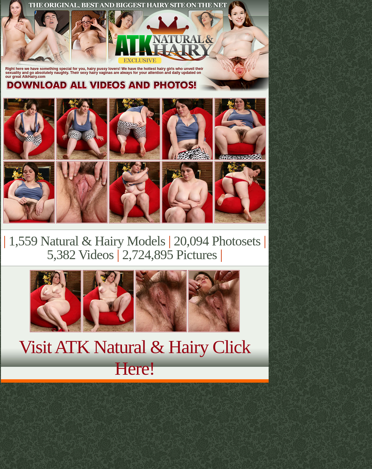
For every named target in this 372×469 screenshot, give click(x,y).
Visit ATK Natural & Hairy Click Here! (134, 357)
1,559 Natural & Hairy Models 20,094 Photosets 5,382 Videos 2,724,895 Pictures (134, 248)
